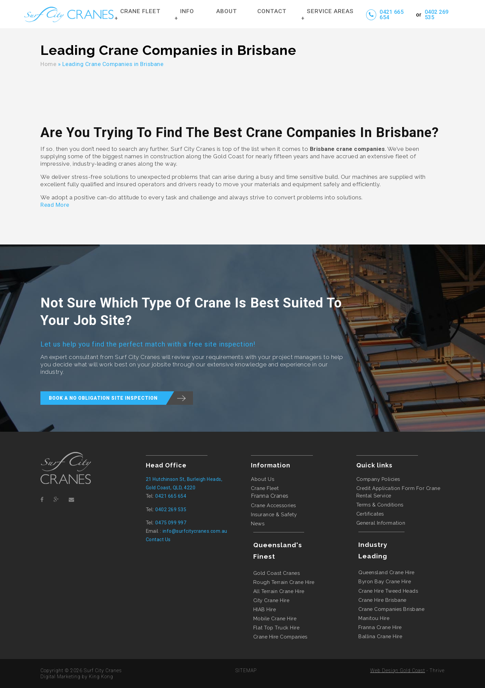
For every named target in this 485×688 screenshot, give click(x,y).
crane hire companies (280, 637)
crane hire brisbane (382, 600)
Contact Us (158, 539)
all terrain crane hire (278, 591)
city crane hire (271, 600)
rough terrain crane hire (284, 582)
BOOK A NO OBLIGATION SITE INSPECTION (121, 398)
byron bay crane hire (384, 581)
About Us (262, 479)
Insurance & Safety (274, 514)
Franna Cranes (270, 496)
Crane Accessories (273, 505)
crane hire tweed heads (388, 591)
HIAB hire (264, 609)
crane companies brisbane (391, 609)
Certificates (370, 514)
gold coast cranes (276, 573)
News (257, 523)
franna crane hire (380, 627)
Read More (54, 204)
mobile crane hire (275, 618)
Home (48, 64)
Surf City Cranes (103, 670)
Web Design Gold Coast (397, 670)
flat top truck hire (276, 627)
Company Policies (378, 479)
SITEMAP (246, 670)
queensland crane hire (386, 572)
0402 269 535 (437, 14)
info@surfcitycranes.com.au (195, 531)
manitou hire (373, 618)
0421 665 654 (391, 14)
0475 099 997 (170, 522)
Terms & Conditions (379, 504)
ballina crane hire (380, 636)
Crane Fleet (265, 488)
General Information (381, 523)
